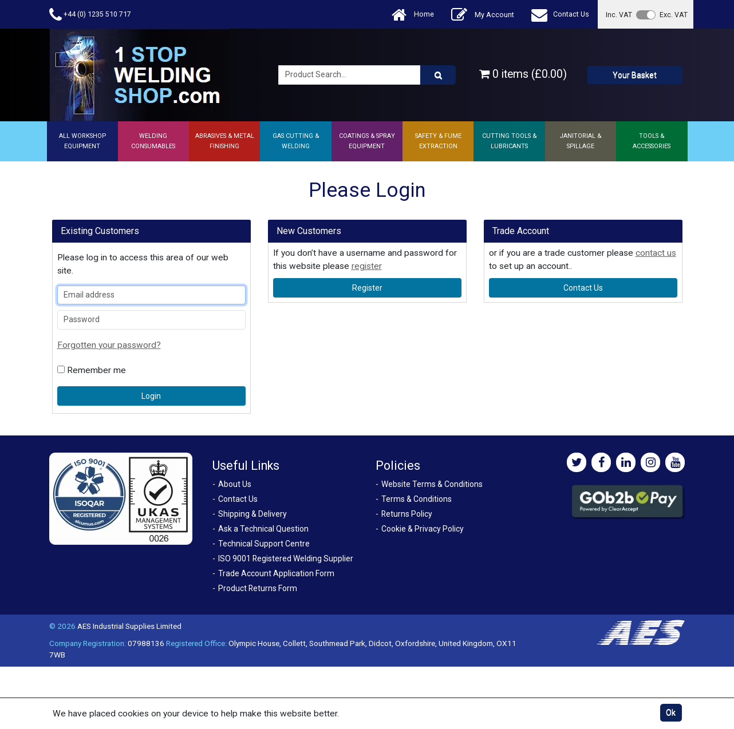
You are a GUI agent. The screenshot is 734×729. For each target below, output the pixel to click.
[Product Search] (438, 75)
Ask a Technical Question (263, 528)
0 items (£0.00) (523, 74)
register (367, 266)
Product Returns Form (257, 588)
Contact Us (560, 15)
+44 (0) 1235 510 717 (90, 15)
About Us (234, 484)
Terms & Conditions (416, 499)
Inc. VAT (619, 14)
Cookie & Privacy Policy (422, 528)
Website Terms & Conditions (432, 484)
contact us (656, 253)
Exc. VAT (674, 14)
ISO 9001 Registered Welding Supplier (285, 558)
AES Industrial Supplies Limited (129, 626)
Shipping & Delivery (252, 513)
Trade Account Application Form (276, 573)
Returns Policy (406, 513)
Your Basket (635, 75)
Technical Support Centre (264, 543)
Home (413, 15)
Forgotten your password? (109, 345)
